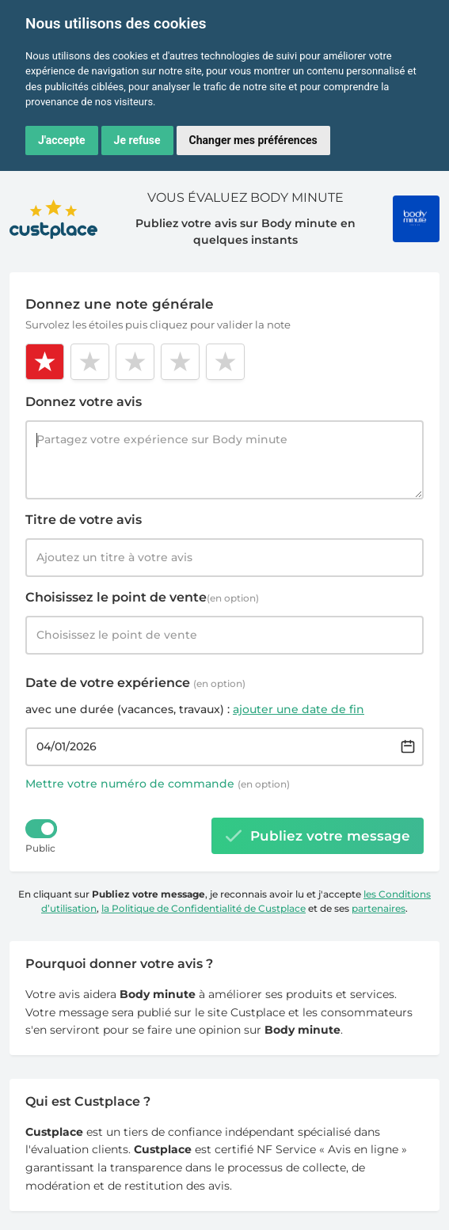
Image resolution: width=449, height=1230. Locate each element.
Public (40, 848)
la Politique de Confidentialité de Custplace (203, 908)
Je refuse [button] (137, 140)
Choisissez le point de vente (142, 597)
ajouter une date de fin (298, 709)
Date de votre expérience (135, 682)
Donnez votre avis (83, 401)
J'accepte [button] (62, 140)
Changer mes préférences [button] (253, 140)
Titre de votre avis (83, 519)
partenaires (378, 908)
